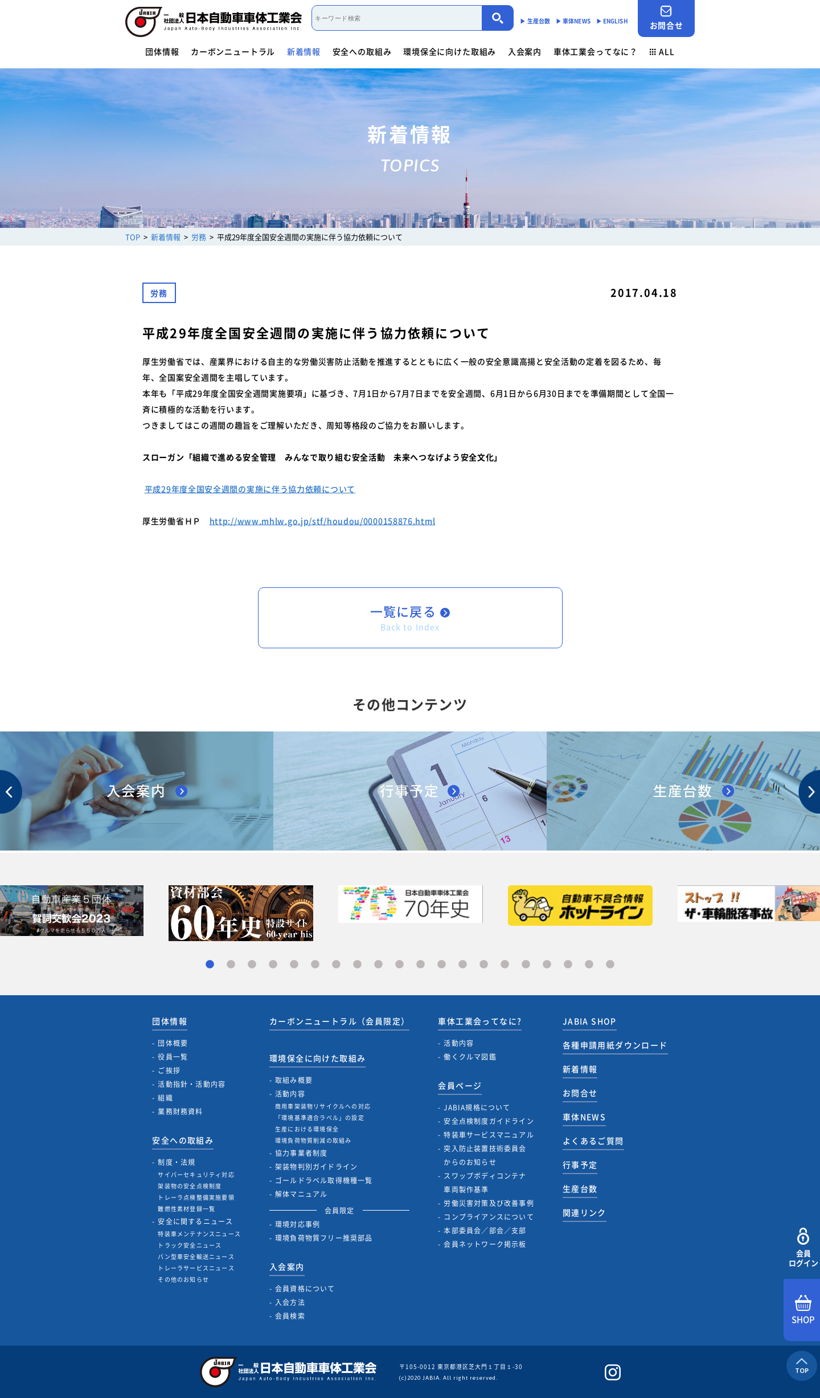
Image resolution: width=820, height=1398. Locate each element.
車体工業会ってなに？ (596, 51)
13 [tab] (463, 965)
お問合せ (666, 18)
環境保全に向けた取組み (449, 51)
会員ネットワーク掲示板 (485, 1244)
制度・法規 (176, 1162)
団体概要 (173, 1043)
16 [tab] (526, 965)
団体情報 (162, 51)
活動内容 (290, 1094)
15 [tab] (505, 965)
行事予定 (580, 1164)
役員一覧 (173, 1057)
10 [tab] (399, 965)
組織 (165, 1098)
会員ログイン (803, 1248)
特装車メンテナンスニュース (199, 1233)
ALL (662, 51)
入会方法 (290, 1302)
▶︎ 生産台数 (535, 21)
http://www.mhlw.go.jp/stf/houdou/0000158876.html (323, 520)
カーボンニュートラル (233, 51)
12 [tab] (441, 965)
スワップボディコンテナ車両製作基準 (485, 1183)
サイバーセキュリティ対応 (196, 1174)
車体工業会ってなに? (480, 1021)
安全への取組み (362, 51)
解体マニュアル (301, 1194)
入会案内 (525, 51)
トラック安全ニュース (190, 1245)
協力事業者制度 (301, 1153)
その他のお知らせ (183, 1279)
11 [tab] (420, 965)
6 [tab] (315, 965)
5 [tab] (294, 965)
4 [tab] (273, 965)
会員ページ (460, 1085)
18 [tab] (568, 965)
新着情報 (304, 51)
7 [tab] (336, 965)
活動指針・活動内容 (192, 1084)
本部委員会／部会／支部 (485, 1230)
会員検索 (290, 1316)
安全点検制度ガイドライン (489, 1121)
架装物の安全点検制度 (190, 1186)
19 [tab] (589, 965)
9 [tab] (378, 965)
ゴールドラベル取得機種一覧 (324, 1180)
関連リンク (584, 1212)
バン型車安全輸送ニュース (196, 1256)
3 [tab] (252, 965)
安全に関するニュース (195, 1221)
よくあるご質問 (593, 1140)
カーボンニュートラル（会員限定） (339, 1021)
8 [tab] (357, 965)
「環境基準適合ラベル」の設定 (319, 1117)
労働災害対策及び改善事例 (489, 1203)
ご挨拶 (169, 1070)
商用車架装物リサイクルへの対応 (323, 1106)
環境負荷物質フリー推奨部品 (324, 1238)
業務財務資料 (180, 1111)
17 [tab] (547, 965)
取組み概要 (294, 1080)
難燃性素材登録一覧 (186, 1208)
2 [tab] (231, 965)
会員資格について (305, 1288)
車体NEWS (584, 1116)
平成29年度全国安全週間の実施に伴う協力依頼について (250, 488)
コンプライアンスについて (489, 1217)
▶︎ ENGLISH (612, 21)
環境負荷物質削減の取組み (313, 1140)
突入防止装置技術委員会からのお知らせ (485, 1155)
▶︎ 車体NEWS (573, 21)
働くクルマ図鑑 (470, 1057)
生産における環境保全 (307, 1129)
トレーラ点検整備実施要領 (196, 1197)
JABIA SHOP (590, 1021)
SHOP (803, 1310)
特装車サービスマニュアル (489, 1135)
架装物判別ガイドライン (316, 1167)
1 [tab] (210, 965)
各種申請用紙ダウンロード (615, 1044)
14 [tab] (484, 965)
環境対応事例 (297, 1224)
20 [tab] (610, 965)
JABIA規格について (477, 1107)
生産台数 (580, 1188)
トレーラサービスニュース (196, 1268)
